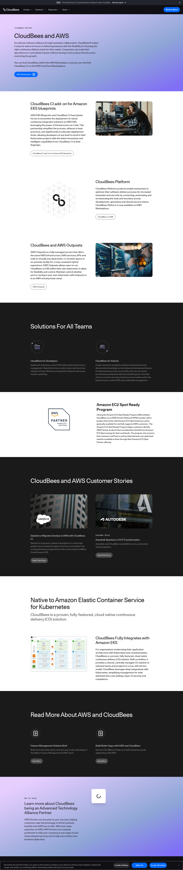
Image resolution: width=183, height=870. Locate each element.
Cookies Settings (121, 865)
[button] (28, 9)
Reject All (139, 865)
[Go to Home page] (11, 9)
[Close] (179, 865)
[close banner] (179, 2)
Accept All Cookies (158, 865)
